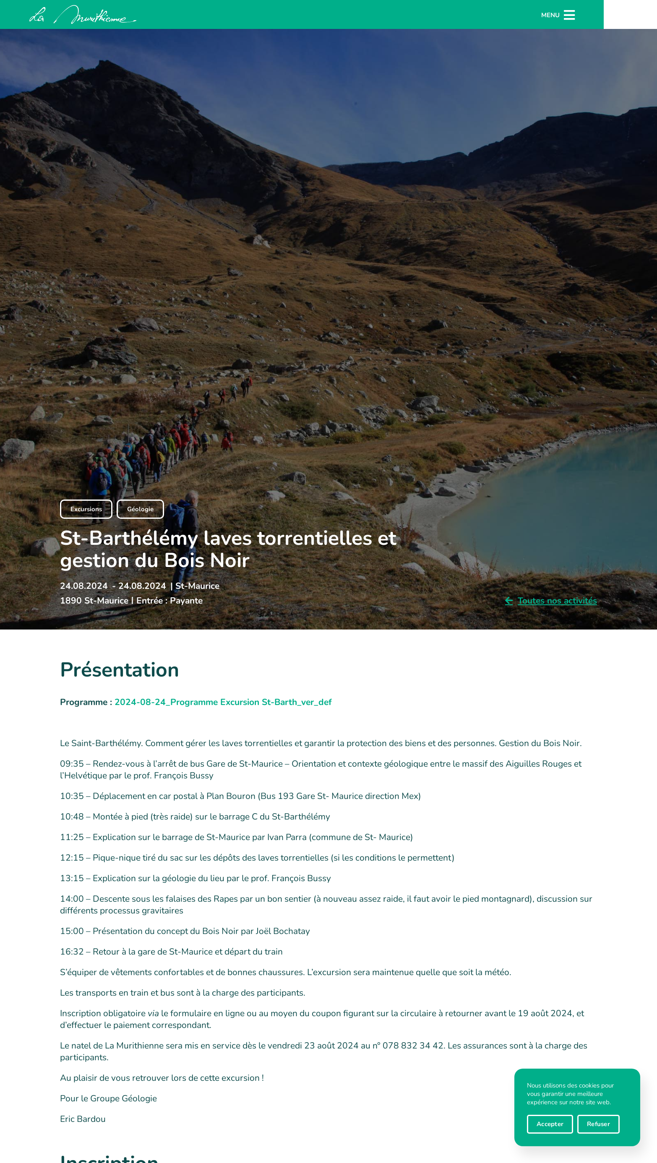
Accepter (550, 1124)
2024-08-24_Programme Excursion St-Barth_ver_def (223, 702)
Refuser (598, 1124)
